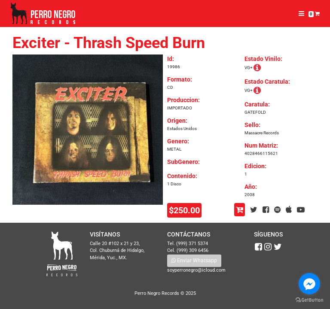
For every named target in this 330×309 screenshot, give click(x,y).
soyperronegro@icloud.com (196, 270)
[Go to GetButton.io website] (309, 300)
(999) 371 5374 (192, 243)
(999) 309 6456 (192, 250)
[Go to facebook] (309, 283)
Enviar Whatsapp (194, 261)
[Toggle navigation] (301, 14)
